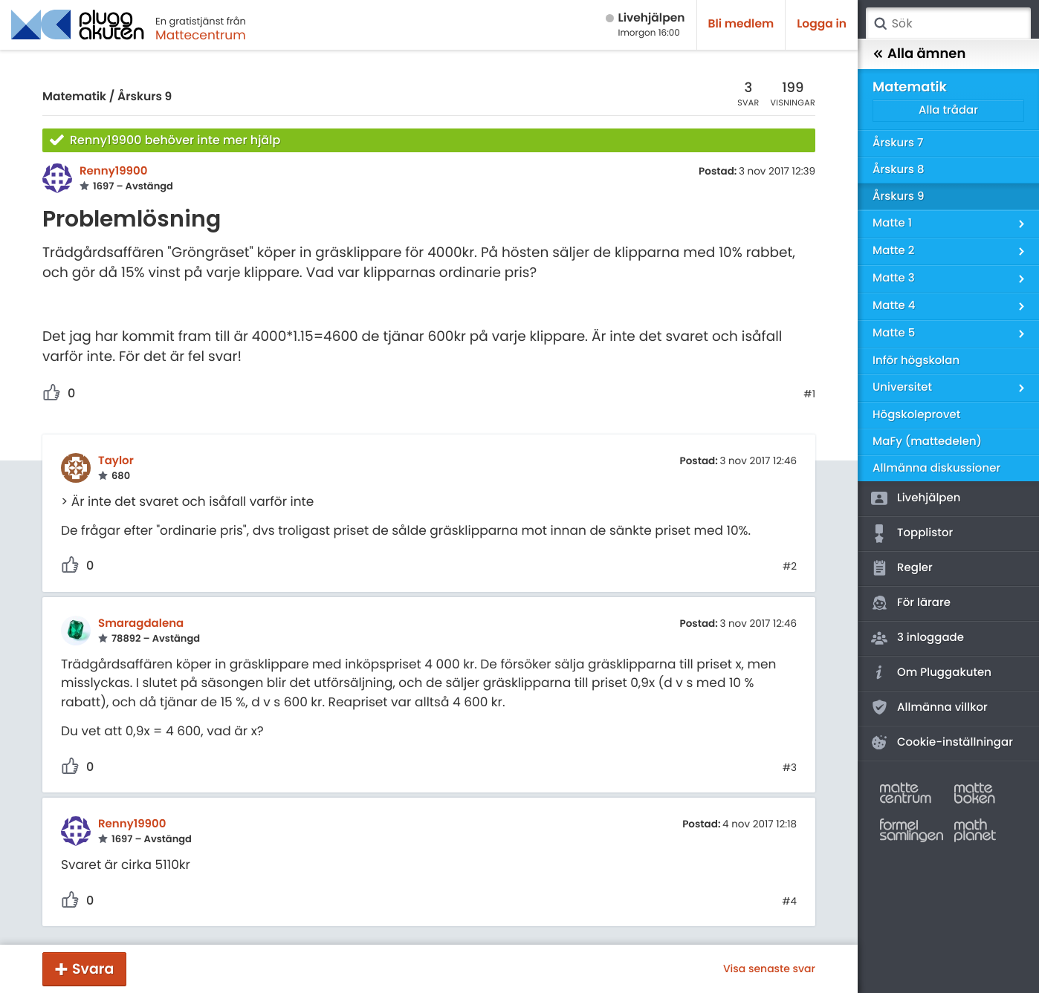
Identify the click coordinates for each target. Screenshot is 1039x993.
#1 (809, 394)
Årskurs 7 (898, 143)
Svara (93, 969)
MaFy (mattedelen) (927, 441)
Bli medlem (741, 24)
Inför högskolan (916, 360)
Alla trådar (948, 110)
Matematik (74, 97)
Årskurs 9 (144, 97)
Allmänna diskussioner (936, 468)
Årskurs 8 (899, 170)
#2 (790, 566)
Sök (880, 23)
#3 (790, 768)
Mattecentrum (200, 35)
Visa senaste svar (769, 968)
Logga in (822, 24)
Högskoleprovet (916, 415)
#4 (789, 901)
